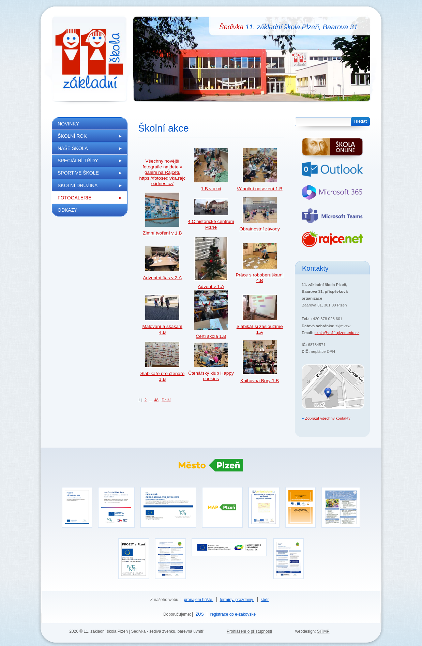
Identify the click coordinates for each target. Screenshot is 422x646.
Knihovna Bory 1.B (259, 380)
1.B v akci (211, 188)
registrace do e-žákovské (233, 614)
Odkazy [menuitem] (67, 210)
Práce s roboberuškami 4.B (259, 277)
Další (166, 400)
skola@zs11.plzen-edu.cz (337, 333)
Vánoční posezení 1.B (260, 188)
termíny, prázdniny (237, 599)
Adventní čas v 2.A (162, 277)
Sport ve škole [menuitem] (78, 173)
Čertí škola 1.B (211, 336)
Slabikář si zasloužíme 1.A (260, 329)
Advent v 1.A (211, 286)
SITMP (323, 631)
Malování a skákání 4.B (162, 329)
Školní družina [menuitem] (77, 185)
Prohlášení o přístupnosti (249, 631)
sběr (265, 599)
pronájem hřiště (198, 599)
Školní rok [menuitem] (72, 136)
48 (156, 400)
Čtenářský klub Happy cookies (211, 376)
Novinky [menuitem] (68, 123)
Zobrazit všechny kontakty (327, 418)
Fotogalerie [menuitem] (74, 197)
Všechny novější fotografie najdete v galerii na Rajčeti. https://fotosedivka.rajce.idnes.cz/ (162, 172)
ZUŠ (200, 614)
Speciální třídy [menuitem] (78, 160)
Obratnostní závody (259, 228)
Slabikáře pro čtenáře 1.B (162, 376)
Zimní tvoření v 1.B (162, 233)
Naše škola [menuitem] (73, 148)
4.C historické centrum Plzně (211, 224)
